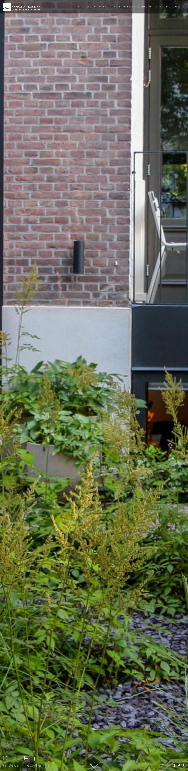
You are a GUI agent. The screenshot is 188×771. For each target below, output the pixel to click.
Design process (93, 7)
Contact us (178, 7)
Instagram (158, 7)
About (81, 7)
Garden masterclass (124, 7)
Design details (144, 7)
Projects (108, 7)
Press (168, 7)
